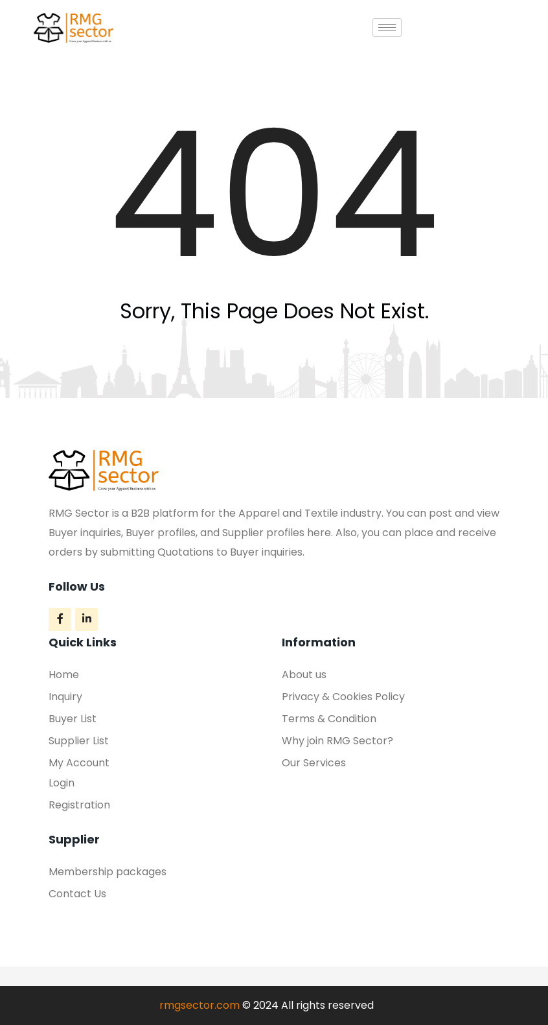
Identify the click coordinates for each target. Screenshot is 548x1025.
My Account (79, 762)
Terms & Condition (329, 718)
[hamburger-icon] (387, 27)
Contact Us (77, 893)
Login (61, 782)
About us (304, 674)
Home (64, 674)
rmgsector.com (199, 1005)
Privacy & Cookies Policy (343, 696)
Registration (79, 804)
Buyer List (73, 718)
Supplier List (79, 740)
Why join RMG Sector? (337, 740)
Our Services (314, 762)
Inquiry (65, 696)
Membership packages (107, 871)
